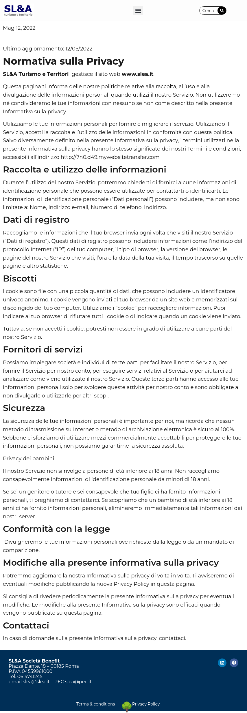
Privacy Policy (146, 704)
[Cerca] (221, 10)
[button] (138, 10)
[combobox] (209, 10)
